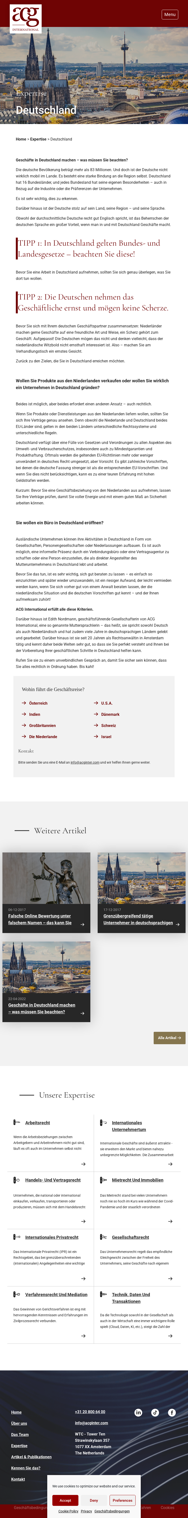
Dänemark (110, 714)
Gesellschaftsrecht (130, 1237)
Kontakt (18, 1479)
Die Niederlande (43, 736)
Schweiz (108, 725)
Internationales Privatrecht (51, 1237)
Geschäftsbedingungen (112, 1511)
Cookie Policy (68, 1511)
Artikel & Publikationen (31, 1457)
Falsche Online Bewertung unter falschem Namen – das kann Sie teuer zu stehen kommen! (40, 922)
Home (21, 139)
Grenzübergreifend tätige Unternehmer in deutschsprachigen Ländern (138, 922)
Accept (65, 1500)
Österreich (38, 703)
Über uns (19, 1423)
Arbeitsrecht (37, 1122)
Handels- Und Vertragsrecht (53, 1180)
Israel (106, 736)
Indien (34, 714)
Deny (94, 1500)
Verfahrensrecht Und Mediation (56, 1294)
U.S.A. (107, 703)
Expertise (38, 139)
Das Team (20, 1434)
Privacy (86, 1511)
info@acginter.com (85, 762)
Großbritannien (42, 725)
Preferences (122, 1500)
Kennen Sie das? (25, 1468)
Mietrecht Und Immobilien (137, 1180)
